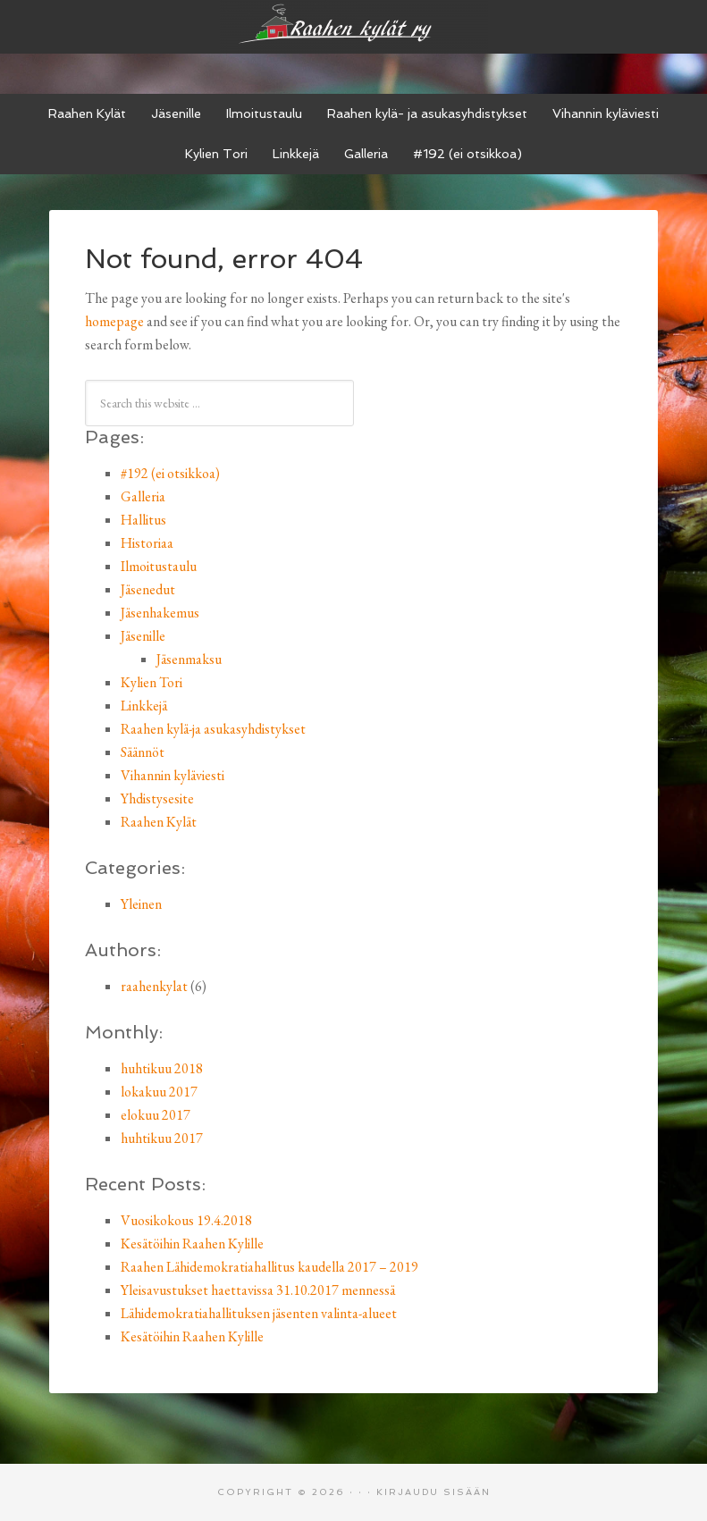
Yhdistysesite (157, 798)
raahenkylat (154, 986)
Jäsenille (143, 635)
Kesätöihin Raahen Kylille (192, 1243)
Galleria (143, 496)
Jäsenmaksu (189, 659)
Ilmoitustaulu (159, 566)
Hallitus (143, 519)
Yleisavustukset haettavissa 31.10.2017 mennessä (258, 1290)
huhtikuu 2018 (162, 1068)
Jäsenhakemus (160, 612)
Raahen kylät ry (354, 27)
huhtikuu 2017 (162, 1138)
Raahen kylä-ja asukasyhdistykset (213, 728)
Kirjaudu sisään (433, 1492)
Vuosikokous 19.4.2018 (186, 1220)
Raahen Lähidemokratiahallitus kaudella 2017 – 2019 (269, 1266)
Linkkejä (144, 705)
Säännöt (142, 752)
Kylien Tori (151, 682)
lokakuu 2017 (159, 1091)
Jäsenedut (148, 589)
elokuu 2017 (155, 1114)
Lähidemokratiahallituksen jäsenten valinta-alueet (259, 1313)
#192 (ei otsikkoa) (170, 473)
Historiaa (147, 543)
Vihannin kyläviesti (172, 775)
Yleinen (141, 904)
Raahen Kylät (159, 821)
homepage (114, 321)
